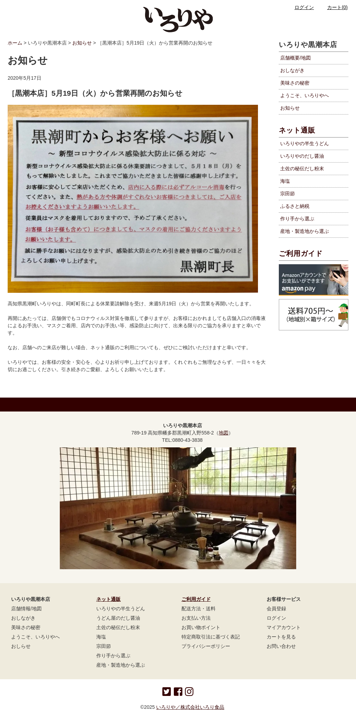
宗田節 (103, 646)
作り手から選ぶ (113, 655)
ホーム (15, 43)
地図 (223, 433)
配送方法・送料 (198, 608)
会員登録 (276, 608)
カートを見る (281, 637)
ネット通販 (297, 130)
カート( (333, 7)
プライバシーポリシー (205, 646)
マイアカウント (284, 627)
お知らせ (82, 43)
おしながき (292, 70)
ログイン (300, 7)
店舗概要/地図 (295, 58)
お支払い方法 (196, 618)
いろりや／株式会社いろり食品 (190, 707)
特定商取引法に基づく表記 (210, 637)
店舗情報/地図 (26, 608)
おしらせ (21, 646)
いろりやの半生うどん (120, 608)
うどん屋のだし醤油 (118, 618)
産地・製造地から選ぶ (120, 665)
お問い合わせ (281, 646)
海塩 (101, 637)
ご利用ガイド (301, 253)
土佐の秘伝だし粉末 (118, 627)
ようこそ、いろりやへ (304, 95)
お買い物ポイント (200, 627)
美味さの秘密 (294, 83)
